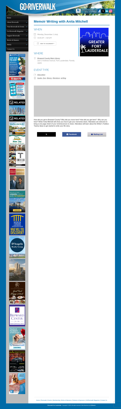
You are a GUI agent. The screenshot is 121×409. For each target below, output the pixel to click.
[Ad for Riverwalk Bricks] (17, 385)
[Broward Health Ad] (17, 340)
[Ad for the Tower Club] (17, 157)
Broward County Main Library (48, 58)
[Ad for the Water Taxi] (17, 134)
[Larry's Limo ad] (17, 362)
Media (9, 46)
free (44, 78)
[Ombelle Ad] (17, 271)
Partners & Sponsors (78, 402)
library (49, 78)
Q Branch (92, 407)
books (39, 78)
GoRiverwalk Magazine (93, 402)
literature (56, 78)
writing (63, 78)
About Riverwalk (13, 22)
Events (50, 402)
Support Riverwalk (13, 36)
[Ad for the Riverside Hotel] (17, 294)
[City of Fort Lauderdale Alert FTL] (17, 89)
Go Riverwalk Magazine (15, 32)
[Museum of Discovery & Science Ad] (17, 226)
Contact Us (11, 50)
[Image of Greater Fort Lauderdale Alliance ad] (17, 203)
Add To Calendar (45, 43)
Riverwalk (43, 402)
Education (41, 75)
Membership (56, 402)
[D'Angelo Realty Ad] (17, 248)
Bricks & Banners (13, 41)
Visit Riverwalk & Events (15, 27)
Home (9, 18)
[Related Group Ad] (17, 112)
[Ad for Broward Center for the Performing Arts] (17, 317)
